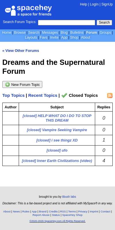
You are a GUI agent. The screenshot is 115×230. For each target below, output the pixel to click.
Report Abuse (40, 214)
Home (6, 33)
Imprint (94, 211)
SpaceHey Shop (72, 214)
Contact (105, 211)
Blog (64, 33)
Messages (50, 33)
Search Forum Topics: (20, 22)
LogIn (94, 4)
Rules (25, 211)
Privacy (82, 211)
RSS (63, 211)
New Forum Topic (22, 84)
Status (56, 214)
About (85, 37)
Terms (72, 211)
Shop (74, 37)
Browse (20, 33)
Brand (43, 211)
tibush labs (69, 196)
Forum (91, 33)
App (64, 37)
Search (104, 22)
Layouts (31, 37)
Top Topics (13, 95)
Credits (53, 211)
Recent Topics (42, 95)
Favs (43, 37)
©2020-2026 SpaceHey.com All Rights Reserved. (57, 221)
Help (83, 4)
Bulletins (76, 33)
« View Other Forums (20, 50)
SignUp (107, 4)
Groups (105, 33)
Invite (54, 37)
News (16, 211)
